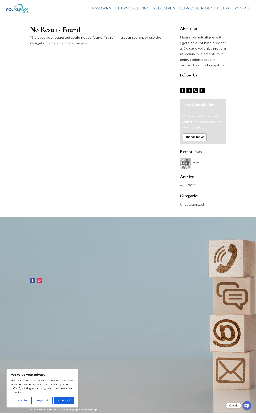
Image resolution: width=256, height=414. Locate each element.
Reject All (42, 400)
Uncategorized (192, 204)
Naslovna (101, 8)
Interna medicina (132, 8)
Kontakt (243, 8)
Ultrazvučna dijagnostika (204, 8)
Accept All (64, 400)
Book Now (195, 137)
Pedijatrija (164, 8)
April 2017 (188, 185)
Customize (21, 400)
